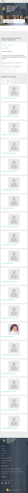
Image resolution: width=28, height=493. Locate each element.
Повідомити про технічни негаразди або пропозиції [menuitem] (12, 472)
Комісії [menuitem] (2, 455)
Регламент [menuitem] (4, 462)
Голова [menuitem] (3, 448)
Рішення (7, 28)
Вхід (2, 1)
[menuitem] (2, 483)
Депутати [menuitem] (3, 453)
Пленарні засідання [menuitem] (6, 460)
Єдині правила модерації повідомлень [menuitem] (11, 469)
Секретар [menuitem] (3, 451)
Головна (2, 28)
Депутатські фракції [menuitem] (6, 458)
